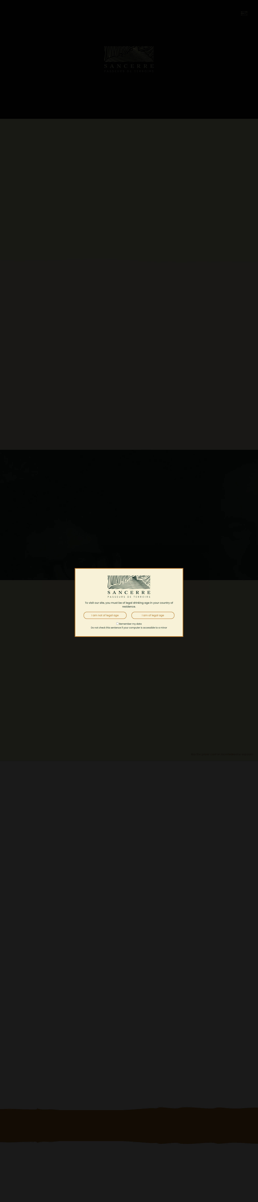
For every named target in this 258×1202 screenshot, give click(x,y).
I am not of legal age (105, 615)
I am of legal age (153, 615)
